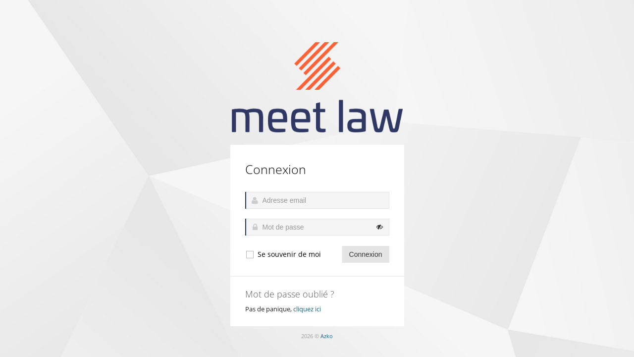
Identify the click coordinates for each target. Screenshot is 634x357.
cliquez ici (307, 308)
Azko (326, 336)
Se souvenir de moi (283, 254)
